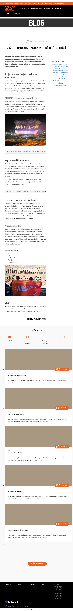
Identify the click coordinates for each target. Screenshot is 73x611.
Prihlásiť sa (17, 14)
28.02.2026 (61, 485)
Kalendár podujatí (36, 8)
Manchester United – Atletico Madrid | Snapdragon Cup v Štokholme (60, 81)
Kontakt (9, 14)
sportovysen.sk (19, 3)
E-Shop (57, 8)
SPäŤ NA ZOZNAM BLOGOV (36, 319)
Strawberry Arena (60, 77)
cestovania (25, 191)
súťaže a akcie (36, 3)
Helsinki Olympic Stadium (60, 85)
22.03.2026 (61, 369)
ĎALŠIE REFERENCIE (37, 564)
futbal (14, 88)
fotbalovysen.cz (9, 3)
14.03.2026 (61, 407)
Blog (61, 8)
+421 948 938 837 (59, 3)
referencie (28, 3)
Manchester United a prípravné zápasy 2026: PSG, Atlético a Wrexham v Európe (60, 66)
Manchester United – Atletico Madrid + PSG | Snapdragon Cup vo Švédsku (60, 73)
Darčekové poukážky (48, 8)
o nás (50, 3)
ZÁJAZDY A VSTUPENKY (24, 8)
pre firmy (45, 3)
